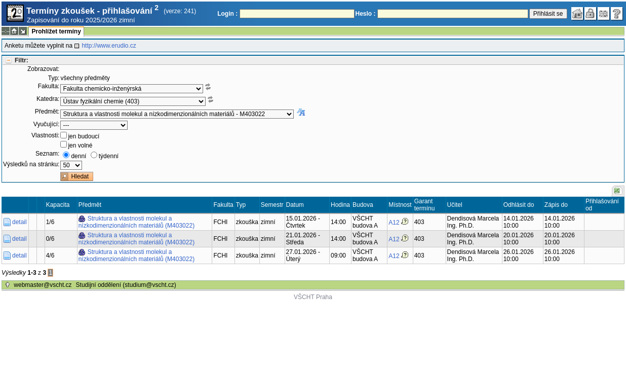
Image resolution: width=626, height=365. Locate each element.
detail (19, 222)
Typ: (54, 78)
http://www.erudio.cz (109, 45)
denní (78, 156)
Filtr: (21, 60)
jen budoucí (83, 136)
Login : (227, 13)
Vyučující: (46, 124)
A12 (393, 222)
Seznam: (47, 153)
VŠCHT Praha (313, 297)
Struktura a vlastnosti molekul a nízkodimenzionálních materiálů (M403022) (136, 222)
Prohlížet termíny (56, 31)
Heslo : (366, 13)
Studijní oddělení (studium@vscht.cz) (126, 284)
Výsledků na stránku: (31, 164)
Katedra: (47, 98)
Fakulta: (49, 86)
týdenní (109, 156)
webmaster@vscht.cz (42, 284)
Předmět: (47, 111)
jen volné (80, 145)
